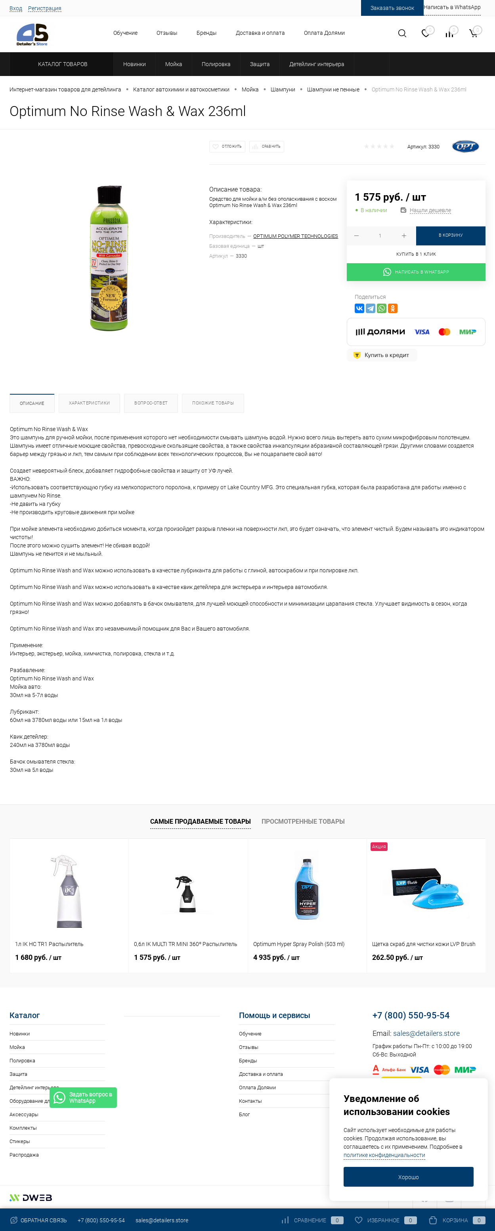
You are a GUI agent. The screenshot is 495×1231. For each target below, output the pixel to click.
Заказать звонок (392, 8)
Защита (18, 1074)
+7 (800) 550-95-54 (411, 1015)
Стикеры (20, 1141)
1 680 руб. (38, 957)
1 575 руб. (157, 957)
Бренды (207, 33)
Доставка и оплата (260, 33)
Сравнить (271, 146)
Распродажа (24, 1155)
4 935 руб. (276, 957)
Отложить (232, 146)
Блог (244, 1114)
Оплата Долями (324, 33)
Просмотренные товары (303, 821)
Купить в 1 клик (416, 254)
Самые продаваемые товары (200, 821)
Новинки (20, 1034)
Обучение (125, 33)
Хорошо (408, 1177)
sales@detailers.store (426, 1033)
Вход (16, 8)
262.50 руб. (397, 957)
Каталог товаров (61, 64)
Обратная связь (38, 1220)
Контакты (250, 1101)
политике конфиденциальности (384, 1155)
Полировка (22, 1061)
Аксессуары (24, 1114)
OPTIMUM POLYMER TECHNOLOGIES (295, 236)
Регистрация (44, 8)
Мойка (17, 1047)
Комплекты (23, 1128)
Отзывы (167, 33)
